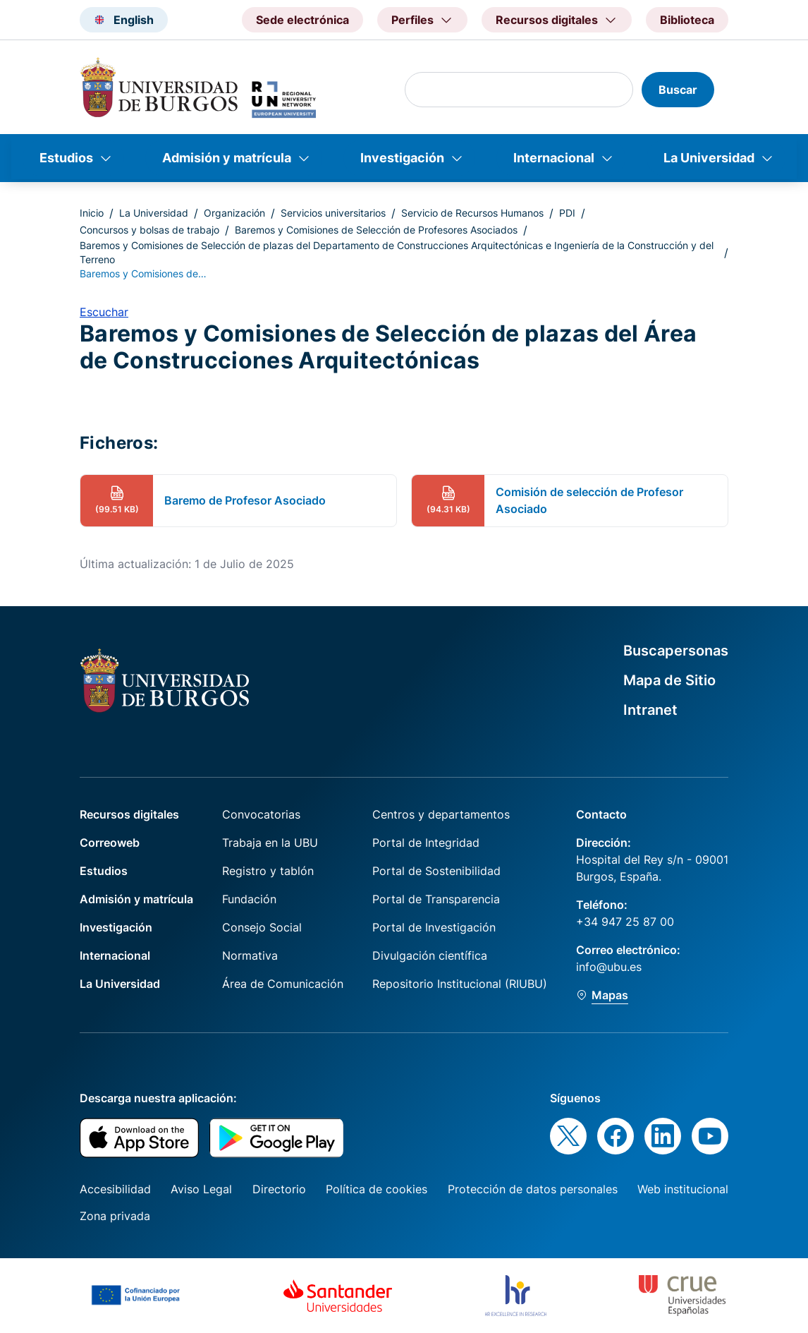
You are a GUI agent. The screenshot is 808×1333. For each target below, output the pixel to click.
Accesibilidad (115, 1189)
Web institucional (682, 1189)
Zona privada (115, 1216)
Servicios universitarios (333, 213)
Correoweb (110, 843)
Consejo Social (262, 927)
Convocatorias (261, 814)
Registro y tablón (268, 871)
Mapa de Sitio (669, 680)
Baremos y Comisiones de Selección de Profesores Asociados (376, 230)
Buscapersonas (675, 650)
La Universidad (708, 157)
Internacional (553, 157)
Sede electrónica (302, 20)
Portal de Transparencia (436, 899)
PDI (567, 213)
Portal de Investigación (434, 927)
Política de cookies (376, 1189)
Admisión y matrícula (226, 157)
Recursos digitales (129, 814)
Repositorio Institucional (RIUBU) (459, 984)
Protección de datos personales (533, 1189)
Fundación (249, 899)
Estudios (66, 157)
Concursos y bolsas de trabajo (149, 230)
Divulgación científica (429, 955)
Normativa (250, 955)
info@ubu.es (609, 967)
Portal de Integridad (425, 843)
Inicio (92, 213)
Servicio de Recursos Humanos (472, 213)
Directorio (279, 1189)
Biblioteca (687, 20)
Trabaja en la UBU (270, 843)
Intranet (650, 709)
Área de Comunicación (282, 984)
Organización (234, 213)
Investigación (402, 157)
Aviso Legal (201, 1189)
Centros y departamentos (441, 814)
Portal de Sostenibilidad (436, 871)
